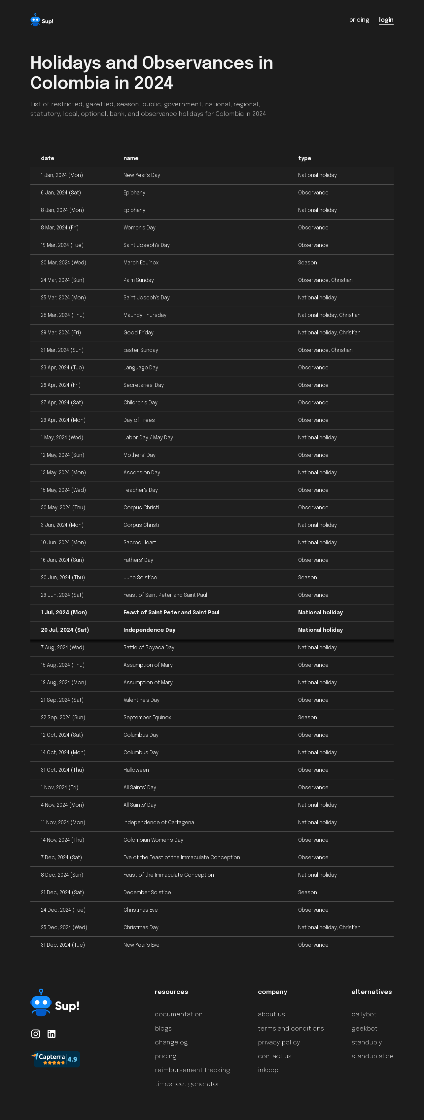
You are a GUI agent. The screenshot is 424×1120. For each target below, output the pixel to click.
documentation (179, 1014)
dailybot (364, 1014)
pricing (166, 1056)
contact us (275, 1056)
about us (271, 1014)
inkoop (268, 1070)
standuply (367, 1042)
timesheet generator (187, 1084)
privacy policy (279, 1042)
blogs (163, 1029)
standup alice (373, 1056)
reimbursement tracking (192, 1070)
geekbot (364, 1029)
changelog (171, 1042)
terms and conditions (291, 1029)
